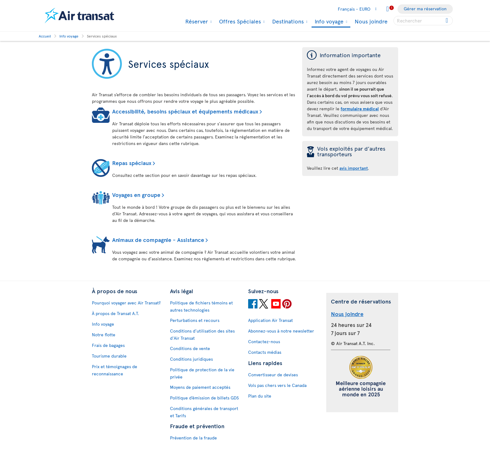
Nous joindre (371, 21)
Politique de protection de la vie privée (202, 373)
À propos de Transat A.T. (115, 313)
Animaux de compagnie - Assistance (158, 239)
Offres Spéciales (239, 21)
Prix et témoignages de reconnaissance (114, 370)
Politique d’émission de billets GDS (204, 398)
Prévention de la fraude (193, 438)
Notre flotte (103, 335)
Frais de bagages (108, 345)
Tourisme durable (109, 356)
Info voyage (328, 22)
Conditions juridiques (191, 359)
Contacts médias (264, 352)
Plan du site (259, 396)
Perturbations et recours (194, 320)
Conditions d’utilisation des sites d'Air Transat (202, 334)
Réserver (195, 21)
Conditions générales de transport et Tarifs (204, 411)
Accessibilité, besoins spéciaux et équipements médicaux (185, 111)
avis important (353, 168)
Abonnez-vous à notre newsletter (281, 331)
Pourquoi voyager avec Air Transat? (126, 303)
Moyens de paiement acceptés (200, 387)
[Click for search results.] (447, 20)
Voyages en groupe (136, 194)
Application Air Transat (270, 320)
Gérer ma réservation (425, 9)
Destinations (287, 21)
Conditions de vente (190, 348)
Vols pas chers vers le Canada (277, 385)
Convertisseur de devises (273, 375)
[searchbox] (423, 20)
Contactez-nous (264, 341)
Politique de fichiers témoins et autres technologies (201, 306)
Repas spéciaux (131, 163)
